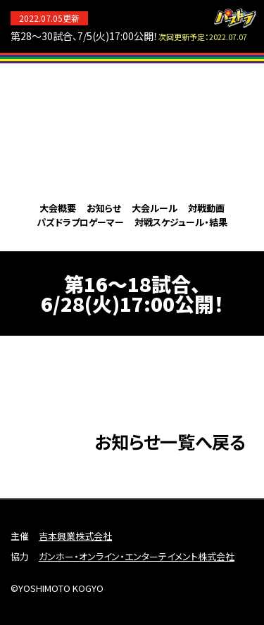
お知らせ (104, 208)
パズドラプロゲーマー (80, 222)
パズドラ (235, 18)
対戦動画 (206, 208)
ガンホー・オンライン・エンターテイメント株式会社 (136, 556)
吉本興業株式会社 (75, 536)
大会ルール (154, 208)
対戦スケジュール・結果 (180, 222)
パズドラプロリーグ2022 (132, 130)
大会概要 (57, 208)
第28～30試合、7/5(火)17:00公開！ (129, 36)
